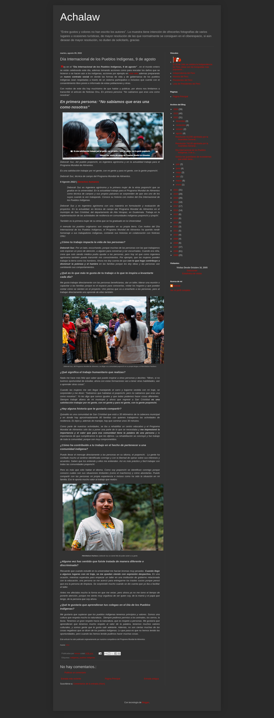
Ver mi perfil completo (180, 290)
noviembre (181, 125)
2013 (176, 222)
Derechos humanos (88, 182)
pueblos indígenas (87, 658)
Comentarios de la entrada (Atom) (89, 684)
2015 (176, 214)
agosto (179, 133)
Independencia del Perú (184, 73)
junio (178, 168)
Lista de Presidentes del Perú (186, 84)
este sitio (133, 73)
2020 (176, 194)
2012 (176, 226)
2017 (176, 206)
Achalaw (80, 17)
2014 (176, 218)
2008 (176, 243)
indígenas (74, 658)
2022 (176, 117)
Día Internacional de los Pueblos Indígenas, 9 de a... (190, 151)
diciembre (181, 121)
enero (179, 184)
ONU (67, 645)
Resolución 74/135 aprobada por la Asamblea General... (191, 144)
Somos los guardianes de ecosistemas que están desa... (193, 158)
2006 (176, 251)
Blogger (145, 702)
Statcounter (192, 270)
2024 (176, 109)
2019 (176, 198)
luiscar (177, 286)
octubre (179, 129)
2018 (176, 202)
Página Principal (112, 679)
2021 (176, 190)
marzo (179, 180)
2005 (176, 255)
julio (178, 164)
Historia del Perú (180, 76)
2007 (176, 247)
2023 (176, 113)
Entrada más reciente (71, 679)
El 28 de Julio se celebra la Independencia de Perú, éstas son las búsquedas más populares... (192, 66)
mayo (179, 172)
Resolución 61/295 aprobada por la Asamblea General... (191, 138)
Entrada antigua (151, 679)
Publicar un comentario (75, 672)
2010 (176, 235)
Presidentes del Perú (182, 80)
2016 (176, 210)
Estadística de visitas (192, 273)
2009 (176, 239)
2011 (176, 231)
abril (178, 176)
